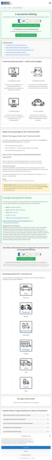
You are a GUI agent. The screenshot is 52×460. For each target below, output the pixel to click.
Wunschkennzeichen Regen (22, 426)
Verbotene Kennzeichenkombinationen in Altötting (15, 382)
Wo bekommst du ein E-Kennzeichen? (12, 357)
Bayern (5, 7)
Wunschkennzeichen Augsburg (8, 429)
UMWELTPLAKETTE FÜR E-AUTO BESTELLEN (26, 415)
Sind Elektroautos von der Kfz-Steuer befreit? (14, 349)
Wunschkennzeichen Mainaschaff (27, 433)
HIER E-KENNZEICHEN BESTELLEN (26, 37)
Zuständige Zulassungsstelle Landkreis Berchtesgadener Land (20, 52)
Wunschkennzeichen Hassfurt (22, 429)
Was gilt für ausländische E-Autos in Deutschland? (15, 374)
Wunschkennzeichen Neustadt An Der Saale (10, 433)
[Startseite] (1, 7)
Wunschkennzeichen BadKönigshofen (37, 429)
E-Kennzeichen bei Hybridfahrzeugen (12, 361)
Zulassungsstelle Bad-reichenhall (11, 225)
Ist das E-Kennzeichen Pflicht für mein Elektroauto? (15, 365)
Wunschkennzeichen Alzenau (42, 433)
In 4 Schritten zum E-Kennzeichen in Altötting (16, 47)
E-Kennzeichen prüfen (26, 264)
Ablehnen (26, 451)
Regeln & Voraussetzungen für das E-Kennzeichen (17, 50)
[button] (50, 436)
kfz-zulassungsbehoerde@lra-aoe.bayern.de (19, 220)
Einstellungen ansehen (26, 455)
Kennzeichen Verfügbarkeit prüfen (26, 27)
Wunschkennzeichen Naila (35, 426)
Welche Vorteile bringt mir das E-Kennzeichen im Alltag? (17, 345)
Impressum (33, 458)
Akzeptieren (26, 447)
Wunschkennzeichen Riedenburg (8, 426)
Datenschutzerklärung (25, 458)
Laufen (9, 7)
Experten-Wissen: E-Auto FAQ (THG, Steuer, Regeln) (18, 57)
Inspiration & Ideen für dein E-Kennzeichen (13, 378)
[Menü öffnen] (50, 3)
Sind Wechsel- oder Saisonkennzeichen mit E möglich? (16, 370)
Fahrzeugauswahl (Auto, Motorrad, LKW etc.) (16, 54)
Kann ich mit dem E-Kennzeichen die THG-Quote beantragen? (18, 353)
